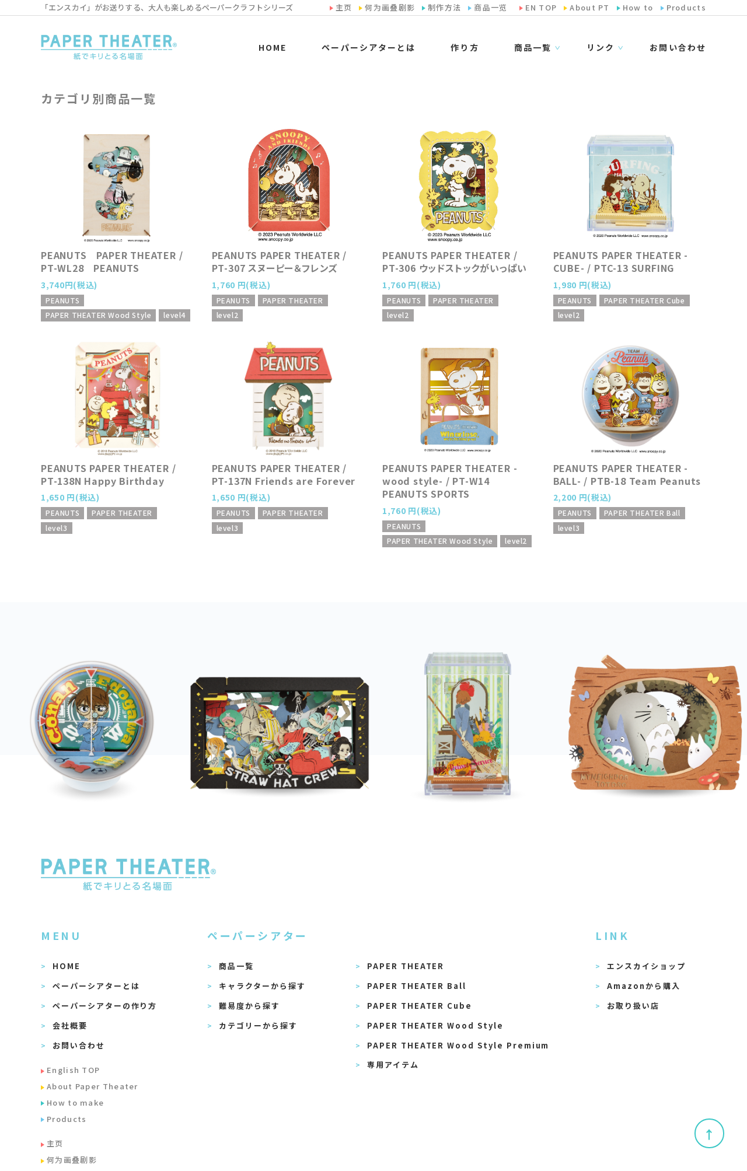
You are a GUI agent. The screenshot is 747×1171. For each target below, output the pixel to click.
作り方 (465, 47)
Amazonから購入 (643, 985)
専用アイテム (393, 1064)
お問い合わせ (678, 47)
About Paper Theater (92, 1086)
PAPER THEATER (405, 965)
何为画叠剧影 (72, 1159)
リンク (601, 47)
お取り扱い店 (633, 1005)
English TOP (73, 1069)
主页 (55, 1143)
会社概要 (70, 1025)
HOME (273, 47)
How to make (75, 1102)
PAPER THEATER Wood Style (435, 1025)
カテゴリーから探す (258, 1025)
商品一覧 (532, 47)
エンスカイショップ (646, 965)
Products (66, 1118)
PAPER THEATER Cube (419, 1005)
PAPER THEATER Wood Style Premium (458, 1045)
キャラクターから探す (262, 985)
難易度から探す (249, 1005)
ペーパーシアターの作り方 (105, 1005)
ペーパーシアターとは (369, 47)
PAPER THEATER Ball (416, 985)
